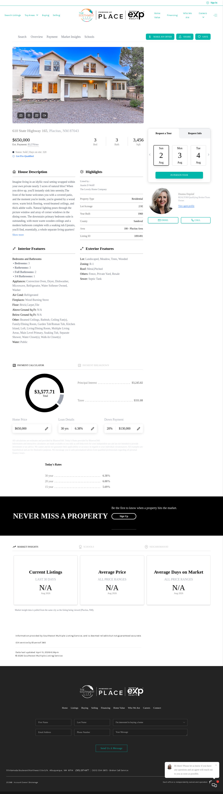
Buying (45, 15)
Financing (172, 15)
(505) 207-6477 (82, 770)
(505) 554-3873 (100, 770)
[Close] (216, 765)
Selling (56, 15)
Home (65, 708)
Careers (146, 708)
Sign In (211, 2)
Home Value (119, 708)
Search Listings (13, 15)
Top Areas (31, 15)
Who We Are (134, 708)
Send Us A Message (111, 748)
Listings (74, 708)
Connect (157, 708)
